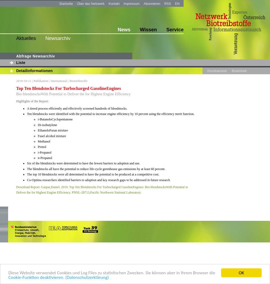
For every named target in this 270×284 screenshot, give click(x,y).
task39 (89, 231)
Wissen (148, 29)
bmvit (28, 231)
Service (175, 29)
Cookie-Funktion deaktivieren (35, 277)
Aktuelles (26, 38)
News (124, 29)
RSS (167, 4)
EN (177, 4)
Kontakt (114, 4)
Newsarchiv (57, 38)
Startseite (66, 4)
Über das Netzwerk (90, 4)
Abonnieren (152, 4)
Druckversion (217, 71)
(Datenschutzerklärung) (87, 277)
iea (63, 231)
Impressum (132, 4)
